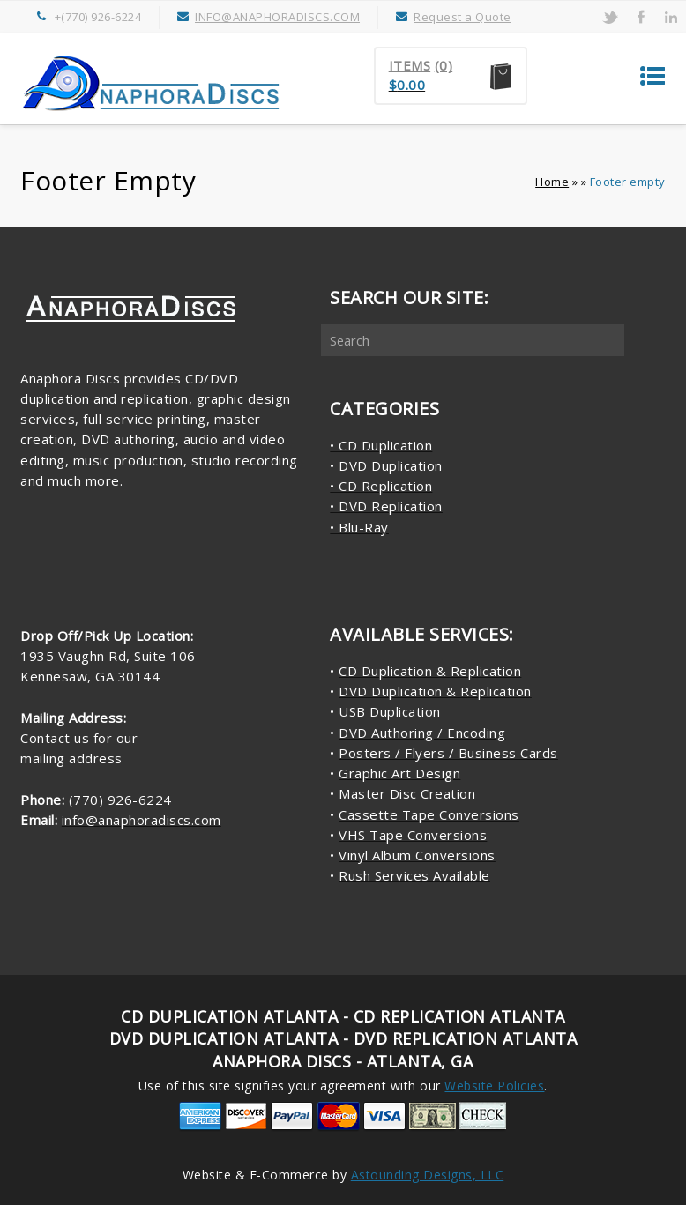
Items (410, 65)
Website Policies (494, 1085)
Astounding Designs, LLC (427, 1174)
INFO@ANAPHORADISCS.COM (277, 17)
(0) (444, 65)
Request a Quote (462, 17)
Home (552, 182)
